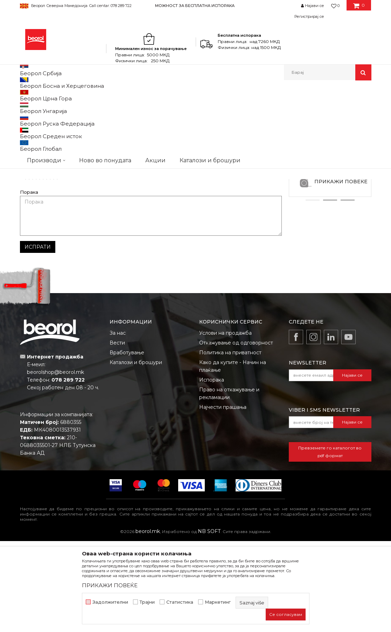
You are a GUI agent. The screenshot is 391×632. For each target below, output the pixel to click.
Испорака (211, 471)
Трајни (147, 602)
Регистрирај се (309, 16)
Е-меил (163, 241)
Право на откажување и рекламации (229, 484)
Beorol (33, 95)
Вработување (127, 443)
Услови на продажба (225, 424)
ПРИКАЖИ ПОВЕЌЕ (341, 272)
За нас (118, 424)
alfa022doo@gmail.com (177, 154)
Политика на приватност (230, 443)
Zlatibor (330, 236)
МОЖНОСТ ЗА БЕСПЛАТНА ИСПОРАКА (195, 5)
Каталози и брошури (136, 453)
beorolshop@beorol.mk (55, 463)
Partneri (53, 95)
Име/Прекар (35, 241)
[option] (195, 5)
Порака (29, 283)
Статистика (179, 602)
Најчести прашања (222, 498)
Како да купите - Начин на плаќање (232, 457)
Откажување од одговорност (236, 434)
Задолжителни (110, 602)
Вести (117, 434)
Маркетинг (218, 602)
